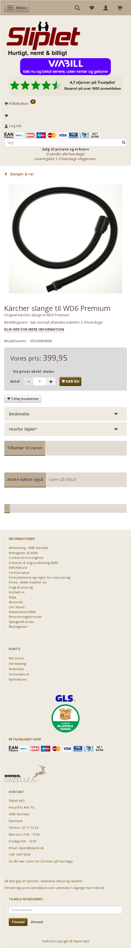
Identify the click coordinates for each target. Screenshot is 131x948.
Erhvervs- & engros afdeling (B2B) (33, 563)
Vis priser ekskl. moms (33, 371)
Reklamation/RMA (22, 612)
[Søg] (123, 142)
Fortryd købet (19, 572)
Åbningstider (18, 626)
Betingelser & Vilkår (23, 553)
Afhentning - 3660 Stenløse (28, 548)
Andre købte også (25, 479)
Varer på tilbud (62, 479)
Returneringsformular (25, 616)
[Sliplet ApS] (43, 37)
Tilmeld (18, 922)
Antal (15, 381)
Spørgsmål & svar (21, 622)
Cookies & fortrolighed (26, 557)
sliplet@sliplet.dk (31, 848)
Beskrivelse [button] (19, 413)
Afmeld (37, 922)
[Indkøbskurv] (65, 103)
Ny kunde (16, 602)
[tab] (65, 413)
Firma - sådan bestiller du (28, 582)
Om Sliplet (17, 607)
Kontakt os (16, 592)
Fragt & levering (21, 587)
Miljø (12, 597)
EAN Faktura (18, 567)
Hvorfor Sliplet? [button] (23, 429)
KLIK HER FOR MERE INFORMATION (34, 329)
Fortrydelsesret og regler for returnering (39, 577)
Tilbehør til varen (24, 447)
